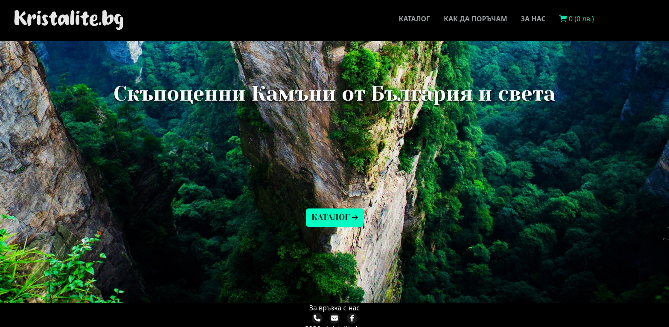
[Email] (334, 318)
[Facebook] (352, 318)
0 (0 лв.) (576, 18)
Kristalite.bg (69, 18)
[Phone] (317, 318)
